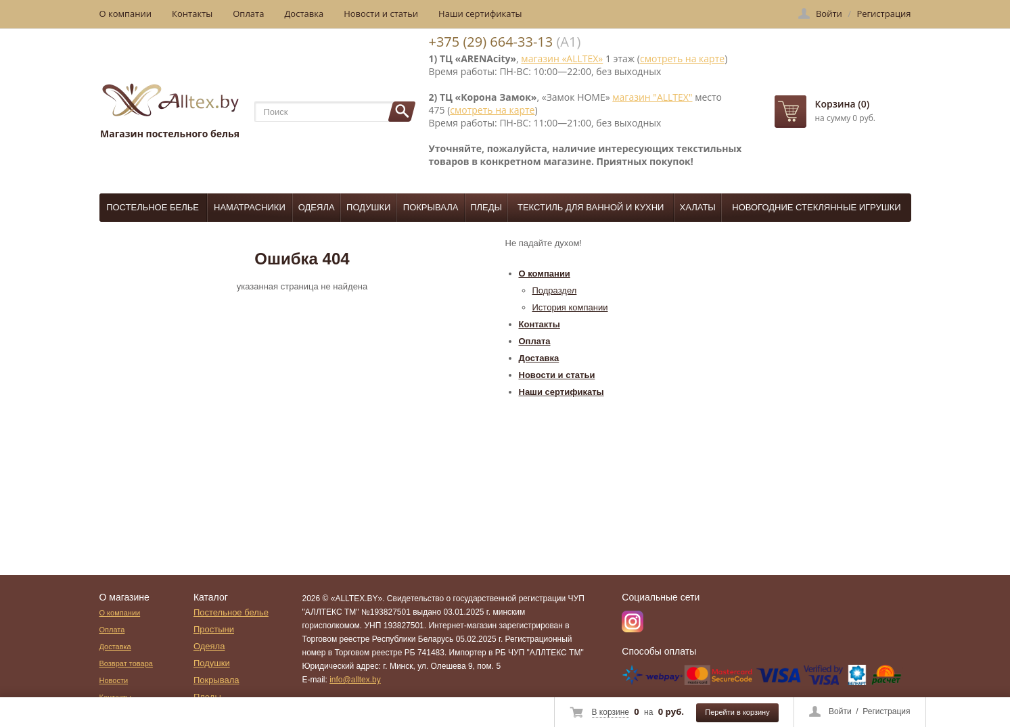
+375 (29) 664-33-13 (491, 41)
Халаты (698, 207)
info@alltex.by (355, 679)
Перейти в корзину (737, 712)
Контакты (192, 13)
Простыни (213, 629)
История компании (570, 307)
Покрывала (431, 207)
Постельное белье (152, 207)
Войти (840, 711)
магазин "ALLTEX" (652, 97)
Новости (114, 680)
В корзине (610, 712)
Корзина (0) (842, 103)
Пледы (486, 207)
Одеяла (316, 207)
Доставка (303, 13)
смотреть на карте (682, 58)
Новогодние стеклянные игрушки (816, 207)
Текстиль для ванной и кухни (591, 207)
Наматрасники (249, 207)
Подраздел (554, 290)
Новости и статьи (381, 13)
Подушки (368, 207)
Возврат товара (126, 663)
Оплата (248, 13)
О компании (125, 13)
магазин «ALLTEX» (562, 58)
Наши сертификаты (480, 13)
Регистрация (886, 711)
